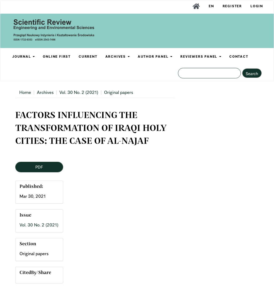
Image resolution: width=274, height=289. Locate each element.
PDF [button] (39, 166)
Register (232, 6)
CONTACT (238, 56)
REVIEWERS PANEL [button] (200, 56)
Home (25, 92)
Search (252, 73)
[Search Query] (209, 73)
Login (256, 6)
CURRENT (88, 56)
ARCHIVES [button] (117, 56)
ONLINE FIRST (57, 56)
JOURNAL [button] (23, 56)
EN (211, 6)
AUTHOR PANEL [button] (155, 56)
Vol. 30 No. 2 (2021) (78, 92)
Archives (45, 92)
